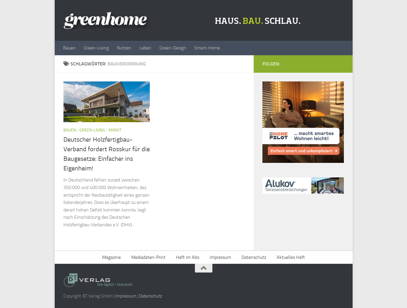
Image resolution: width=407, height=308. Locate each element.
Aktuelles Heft (291, 257)
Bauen (69, 48)
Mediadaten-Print (148, 257)
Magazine (111, 257)
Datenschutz (253, 257)
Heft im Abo (187, 257)
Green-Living (96, 48)
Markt (115, 130)
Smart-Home (207, 48)
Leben (145, 48)
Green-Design (172, 48)
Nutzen (124, 48)
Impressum (220, 257)
